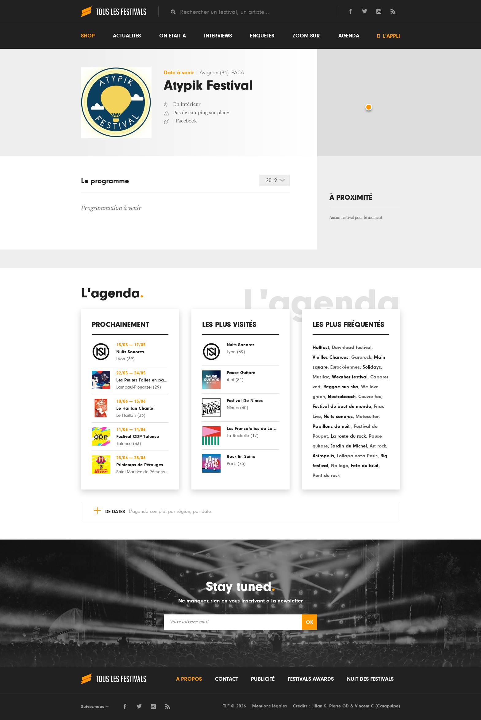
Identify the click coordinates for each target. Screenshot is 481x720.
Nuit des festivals (370, 679)
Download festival (351, 347)
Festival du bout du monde (342, 406)
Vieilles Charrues (330, 357)
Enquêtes (262, 36)
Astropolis (323, 455)
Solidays (372, 367)
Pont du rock (326, 475)
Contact (226, 679)
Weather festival (349, 376)
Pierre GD (339, 706)
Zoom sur (306, 36)
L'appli (388, 36)
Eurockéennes (345, 367)
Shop (88, 36)
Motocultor (367, 416)
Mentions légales (269, 706)
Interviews (218, 36)
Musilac (321, 376)
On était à (172, 36)
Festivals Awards (311, 679)
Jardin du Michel (349, 445)
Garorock (361, 357)
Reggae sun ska (340, 386)
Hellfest (321, 347)
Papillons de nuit (332, 426)
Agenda (348, 36)
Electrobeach (342, 396)
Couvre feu (369, 396)
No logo (339, 465)
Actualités (127, 36)
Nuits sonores (338, 416)
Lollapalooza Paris (357, 455)
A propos (189, 679)
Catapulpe (387, 706)
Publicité (263, 679)
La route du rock (348, 436)
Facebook (186, 121)
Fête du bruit (365, 465)
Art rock (378, 445)
